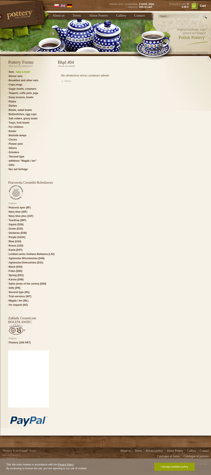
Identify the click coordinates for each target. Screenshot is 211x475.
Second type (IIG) (19, 292)
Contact (139, 15)
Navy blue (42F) (18, 211)
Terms (77, 15)
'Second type (16, 156)
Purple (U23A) (17, 237)
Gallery (121, 15)
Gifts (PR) (14, 287)
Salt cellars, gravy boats (23, 118)
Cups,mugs (15, 84)
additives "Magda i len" (23, 160)
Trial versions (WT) (20, 296)
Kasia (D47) (15, 249)
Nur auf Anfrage (18, 169)
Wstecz (68, 81)
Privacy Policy (65, 464)
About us (58, 15)
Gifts (11, 165)
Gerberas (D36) (18, 232)
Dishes (13, 105)
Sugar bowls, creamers (22, 88)
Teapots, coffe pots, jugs (23, 93)
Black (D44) (15, 266)
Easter (12, 131)
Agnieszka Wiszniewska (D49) (27, 258)
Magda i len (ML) (18, 300)
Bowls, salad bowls (20, 110)
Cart (203, 5)
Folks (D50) (15, 271)
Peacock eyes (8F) (20, 207)
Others (13, 148)
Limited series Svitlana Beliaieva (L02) (31, 254)
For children (16, 126)
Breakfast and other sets (23, 80)
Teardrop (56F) (17, 220)
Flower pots (16, 143)
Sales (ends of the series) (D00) (27, 283)
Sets (19, 71)
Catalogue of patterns (196, 456)
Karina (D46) (16, 279)
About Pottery (98, 15)
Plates (12, 101)
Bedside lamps (18, 135)
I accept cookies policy (174, 466)
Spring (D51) (16, 275)
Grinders (14, 152)
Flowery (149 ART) (20, 342)
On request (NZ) (18, 304)
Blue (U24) (15, 241)
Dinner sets (15, 76)
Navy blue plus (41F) (21, 216)
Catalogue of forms (169, 456)
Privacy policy (155, 450)
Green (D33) (16, 228)
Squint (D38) (16, 224)
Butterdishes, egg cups (23, 114)
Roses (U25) (16, 245)
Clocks (13, 139)
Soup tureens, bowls (21, 97)
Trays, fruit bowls (19, 122)
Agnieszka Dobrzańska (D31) (26, 262)
